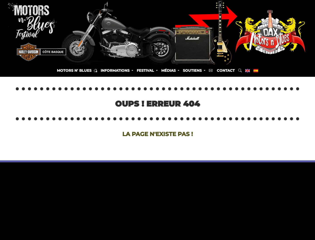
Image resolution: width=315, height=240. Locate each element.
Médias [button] (169, 70)
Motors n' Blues (77, 70)
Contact (222, 70)
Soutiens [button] (193, 70)
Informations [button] (116, 70)
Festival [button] (146, 70)
